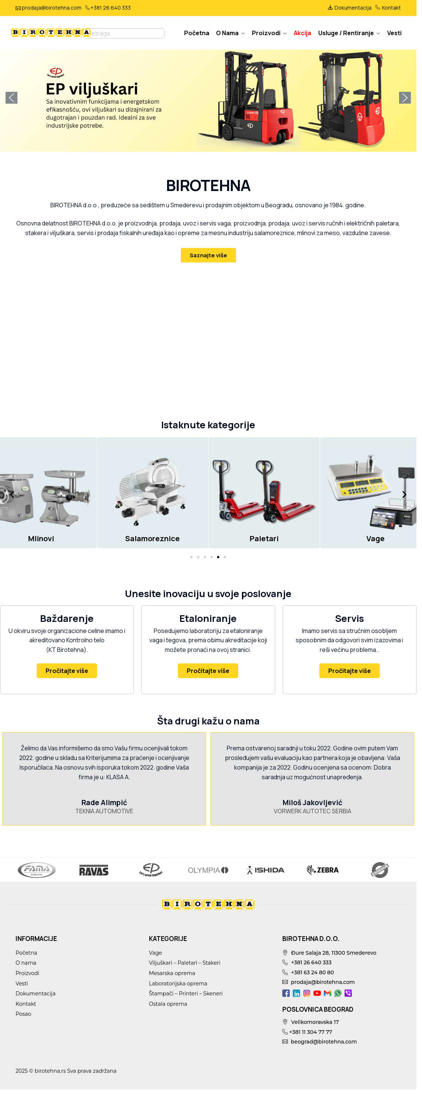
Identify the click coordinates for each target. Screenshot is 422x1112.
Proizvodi (27, 973)
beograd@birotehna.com (319, 1041)
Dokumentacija (350, 7)
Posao (23, 1014)
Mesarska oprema (172, 973)
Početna (26, 952)
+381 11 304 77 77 (307, 1032)
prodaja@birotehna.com (52, 7)
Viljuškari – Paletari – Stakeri (184, 962)
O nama (26, 962)
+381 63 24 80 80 (308, 972)
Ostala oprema (168, 1004)
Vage (155, 952)
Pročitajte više (67, 671)
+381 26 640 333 (110, 7)
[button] (208, 98)
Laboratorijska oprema (178, 983)
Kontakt (388, 7)
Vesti (22, 983)
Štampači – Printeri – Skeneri (186, 993)
